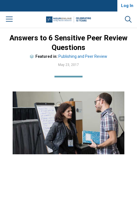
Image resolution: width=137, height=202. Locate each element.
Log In (127, 5)
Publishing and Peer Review (82, 56)
